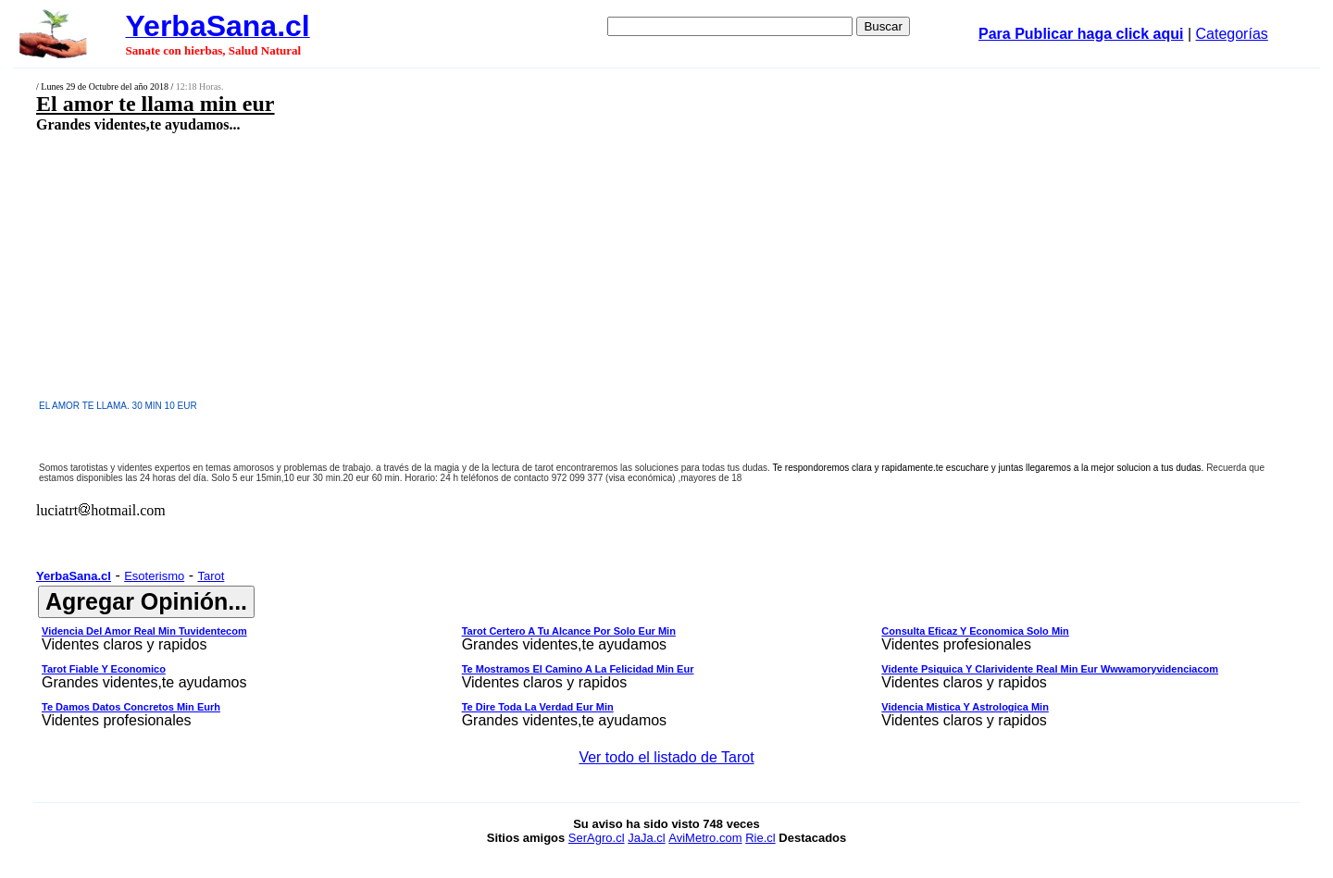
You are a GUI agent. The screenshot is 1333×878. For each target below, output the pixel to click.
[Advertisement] (534, 265)
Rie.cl (760, 838)
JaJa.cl (646, 838)
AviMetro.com (704, 838)
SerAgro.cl (596, 838)
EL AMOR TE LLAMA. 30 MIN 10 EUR (118, 406)
